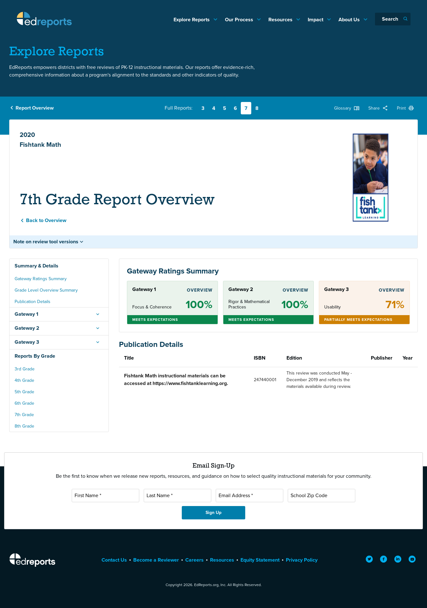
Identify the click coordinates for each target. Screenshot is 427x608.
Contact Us (114, 560)
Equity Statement (259, 560)
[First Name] (105, 495)
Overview (200, 290)
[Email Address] (249, 495)
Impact (316, 19)
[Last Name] (177, 495)
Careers (194, 560)
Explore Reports (192, 19)
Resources (281, 19)
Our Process (239, 19)
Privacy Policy (302, 560)
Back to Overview (46, 220)
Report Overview (35, 107)
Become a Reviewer (156, 560)
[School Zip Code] (321, 495)
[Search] (393, 19)
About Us (349, 19)
